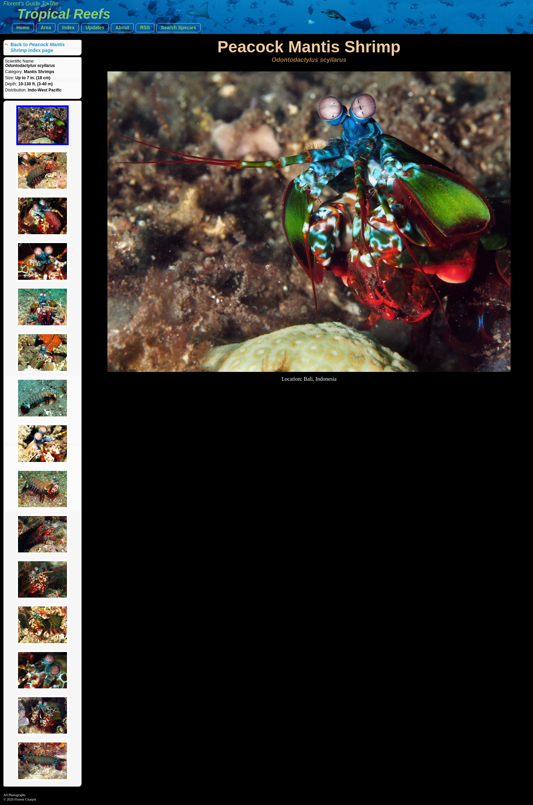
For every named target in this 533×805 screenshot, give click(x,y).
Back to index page (38, 47)
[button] (23, 27)
